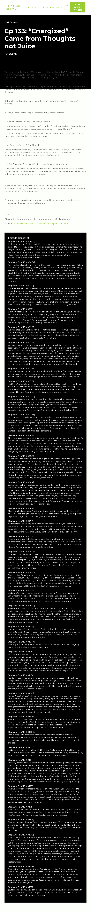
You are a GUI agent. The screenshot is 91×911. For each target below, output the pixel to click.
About (59, 7)
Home (26, 7)
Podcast (35, 7)
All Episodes (12, 23)
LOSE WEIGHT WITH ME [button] (78, 7)
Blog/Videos (48, 7)
